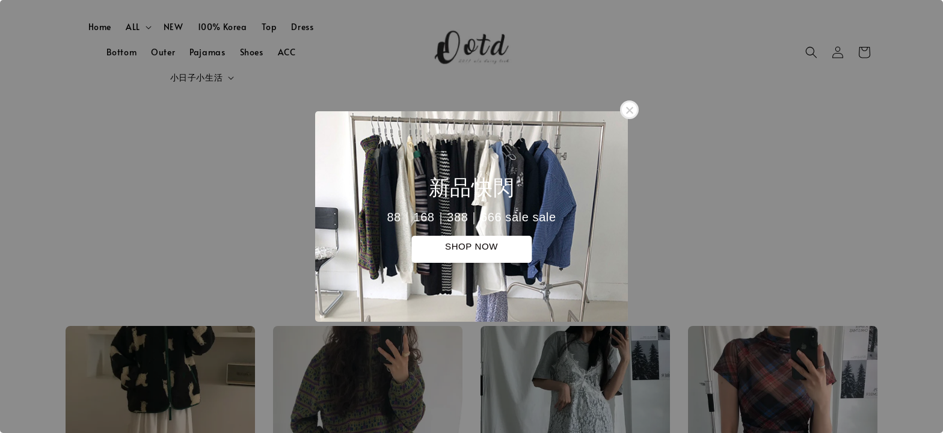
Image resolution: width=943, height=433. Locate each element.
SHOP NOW (471, 246)
